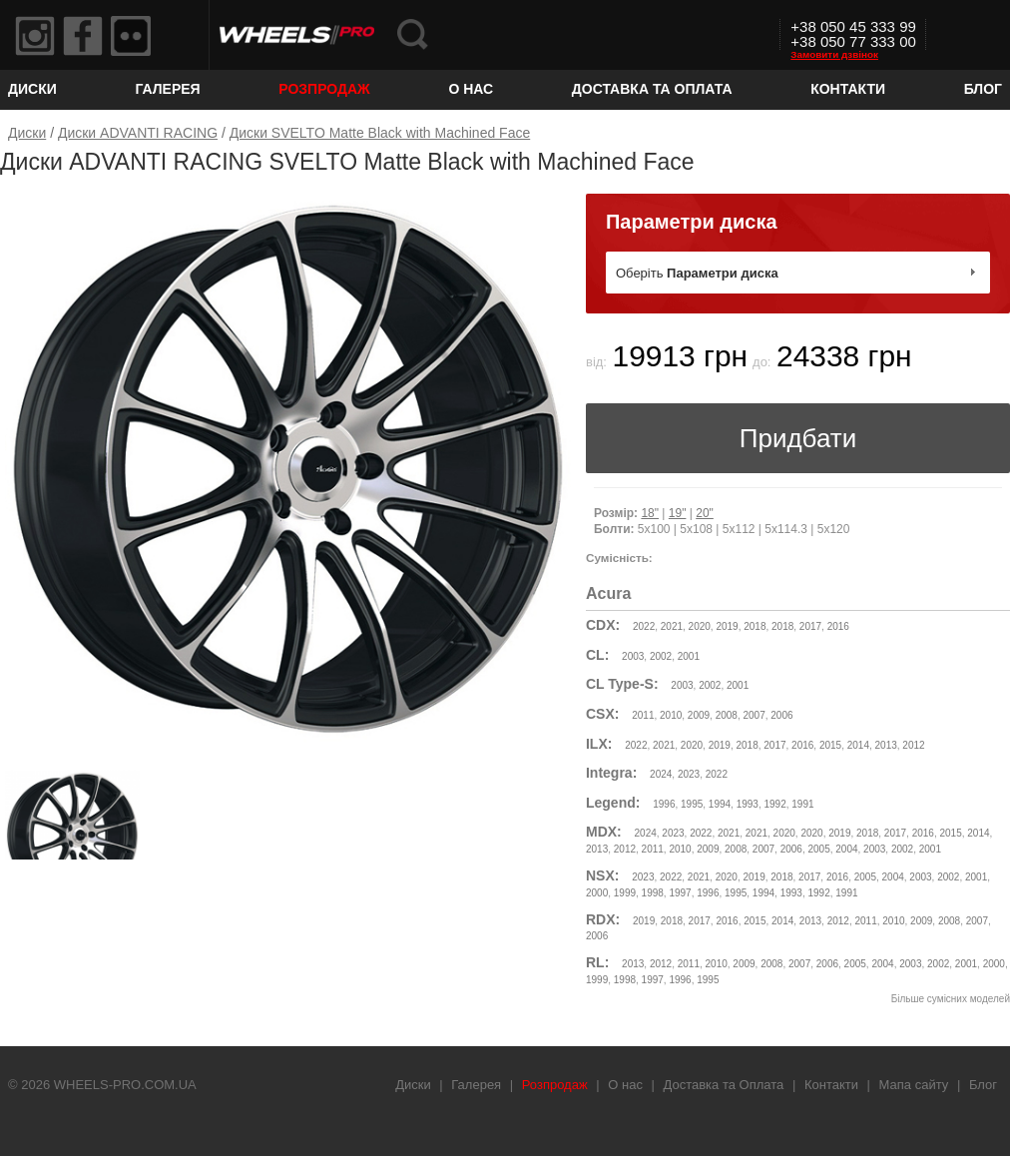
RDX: (603, 919)
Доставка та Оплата (652, 89)
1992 (774, 804)
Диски (32, 89)
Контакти (847, 89)
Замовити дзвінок (834, 54)
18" (650, 513)
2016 (838, 626)
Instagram (35, 36)
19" (678, 513)
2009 (699, 715)
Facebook (83, 36)
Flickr (131, 36)
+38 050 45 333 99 (853, 26)
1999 (625, 892)
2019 (727, 626)
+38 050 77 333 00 (853, 41)
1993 (747, 804)
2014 (858, 745)
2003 (633, 656)
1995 (692, 804)
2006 (781, 715)
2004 (846, 849)
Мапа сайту (914, 1084)
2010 (671, 715)
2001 (689, 656)
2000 (597, 892)
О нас (470, 89)
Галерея (167, 89)
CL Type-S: (622, 684)
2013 (886, 745)
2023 (689, 774)
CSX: (602, 714)
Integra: (611, 773)
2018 (754, 626)
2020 (700, 626)
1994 (720, 804)
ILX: (599, 744)
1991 (802, 804)
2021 (672, 626)
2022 (644, 626)
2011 (643, 715)
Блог (983, 89)
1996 (664, 804)
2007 (753, 715)
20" (705, 513)
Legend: (613, 803)
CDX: (603, 625)
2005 (818, 849)
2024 (661, 774)
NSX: (602, 875)
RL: (597, 962)
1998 (653, 892)
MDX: (604, 832)
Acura (608, 593)
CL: (597, 655)
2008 (727, 715)
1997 (680, 892)
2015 (830, 745)
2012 (913, 745)
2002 (661, 656)
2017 (810, 626)
